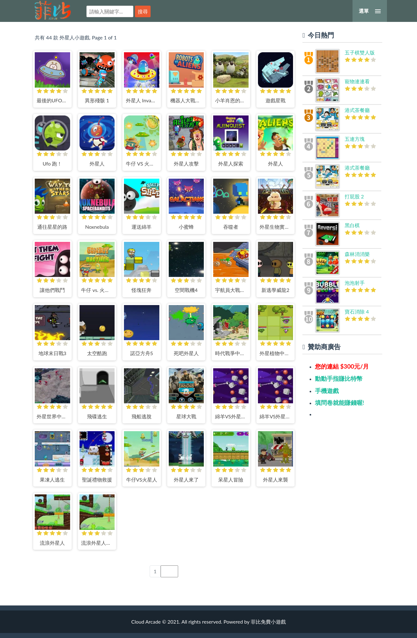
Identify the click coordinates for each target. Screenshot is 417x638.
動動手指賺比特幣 (339, 378)
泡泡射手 (355, 283)
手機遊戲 (327, 390)
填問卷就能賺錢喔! (339, 402)
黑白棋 (352, 225)
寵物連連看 (357, 81)
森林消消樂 (357, 254)
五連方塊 (355, 139)
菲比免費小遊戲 (53, 10)
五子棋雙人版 (360, 52)
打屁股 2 (354, 196)
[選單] (370, 11)
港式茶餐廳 (357, 110)
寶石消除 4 (357, 311)
